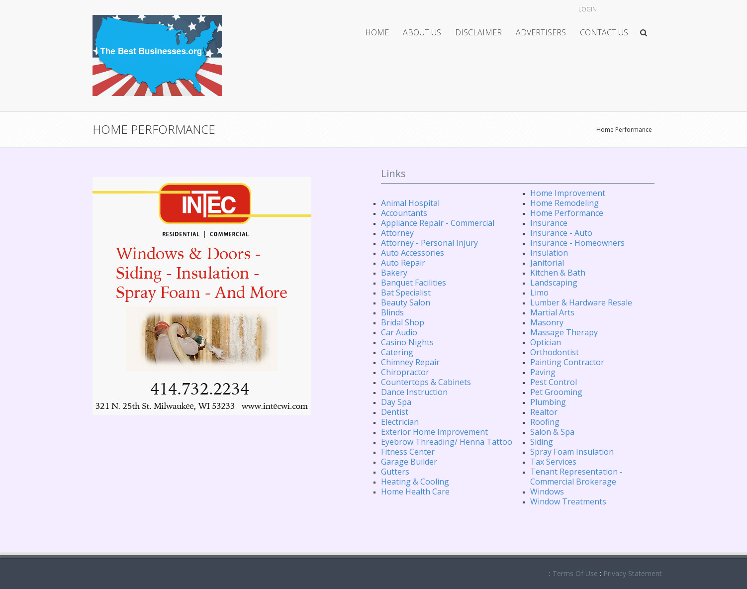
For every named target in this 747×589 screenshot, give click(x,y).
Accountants (404, 212)
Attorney (397, 232)
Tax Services (553, 461)
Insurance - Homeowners (577, 242)
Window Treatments (568, 501)
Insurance (548, 222)
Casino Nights (407, 342)
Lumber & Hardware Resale (581, 302)
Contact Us (604, 32)
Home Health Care (415, 491)
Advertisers (541, 32)
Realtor (544, 411)
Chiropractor (405, 372)
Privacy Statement (632, 573)
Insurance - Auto (561, 232)
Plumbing (548, 401)
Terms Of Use (575, 573)
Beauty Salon (405, 302)
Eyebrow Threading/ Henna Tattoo (446, 441)
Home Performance (624, 129)
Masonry (546, 322)
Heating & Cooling (415, 481)
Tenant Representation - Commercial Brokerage (576, 476)
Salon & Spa (552, 431)
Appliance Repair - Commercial (437, 222)
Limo (539, 292)
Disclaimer (478, 32)
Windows (547, 491)
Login (587, 9)
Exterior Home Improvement (434, 431)
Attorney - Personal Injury (429, 242)
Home (377, 32)
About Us (422, 32)
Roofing (545, 421)
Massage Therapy (564, 332)
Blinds (392, 312)
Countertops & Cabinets (426, 382)
